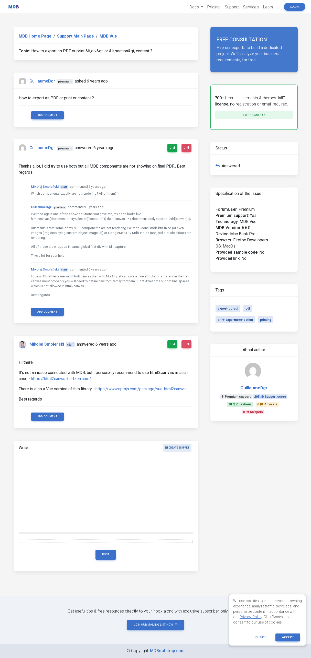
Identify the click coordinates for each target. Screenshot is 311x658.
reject (260, 637)
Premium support (236, 396)
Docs (194, 7)
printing (265, 320)
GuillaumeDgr (42, 81)
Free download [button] (254, 115)
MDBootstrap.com (167, 650)
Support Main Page (75, 36)
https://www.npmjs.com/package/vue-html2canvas (141, 388)
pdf (247, 308)
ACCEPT (288, 637)
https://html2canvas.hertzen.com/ (61, 378)
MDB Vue (108, 36)
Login (294, 6)
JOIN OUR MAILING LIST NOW (156, 624)
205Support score (270, 396)
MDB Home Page (35, 36)
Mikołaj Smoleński (45, 187)
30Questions (240, 404)
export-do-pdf (228, 308)
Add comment (47, 115)
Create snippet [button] (177, 447)
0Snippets (253, 412)
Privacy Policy (251, 617)
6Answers (267, 404)
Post (105, 554)
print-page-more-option (235, 320)
